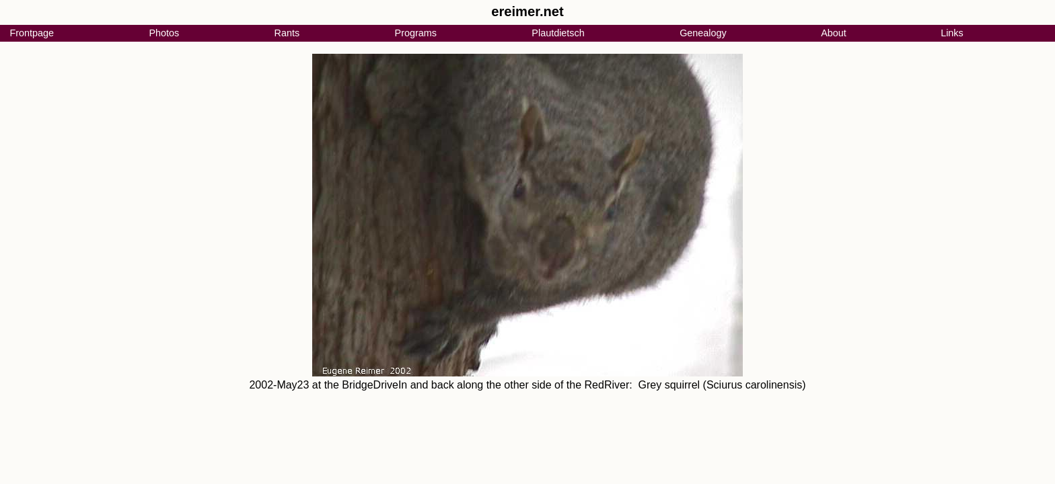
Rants (287, 33)
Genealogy (703, 33)
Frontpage (31, 33)
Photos (164, 33)
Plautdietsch (558, 33)
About (833, 33)
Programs (416, 33)
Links (952, 33)
